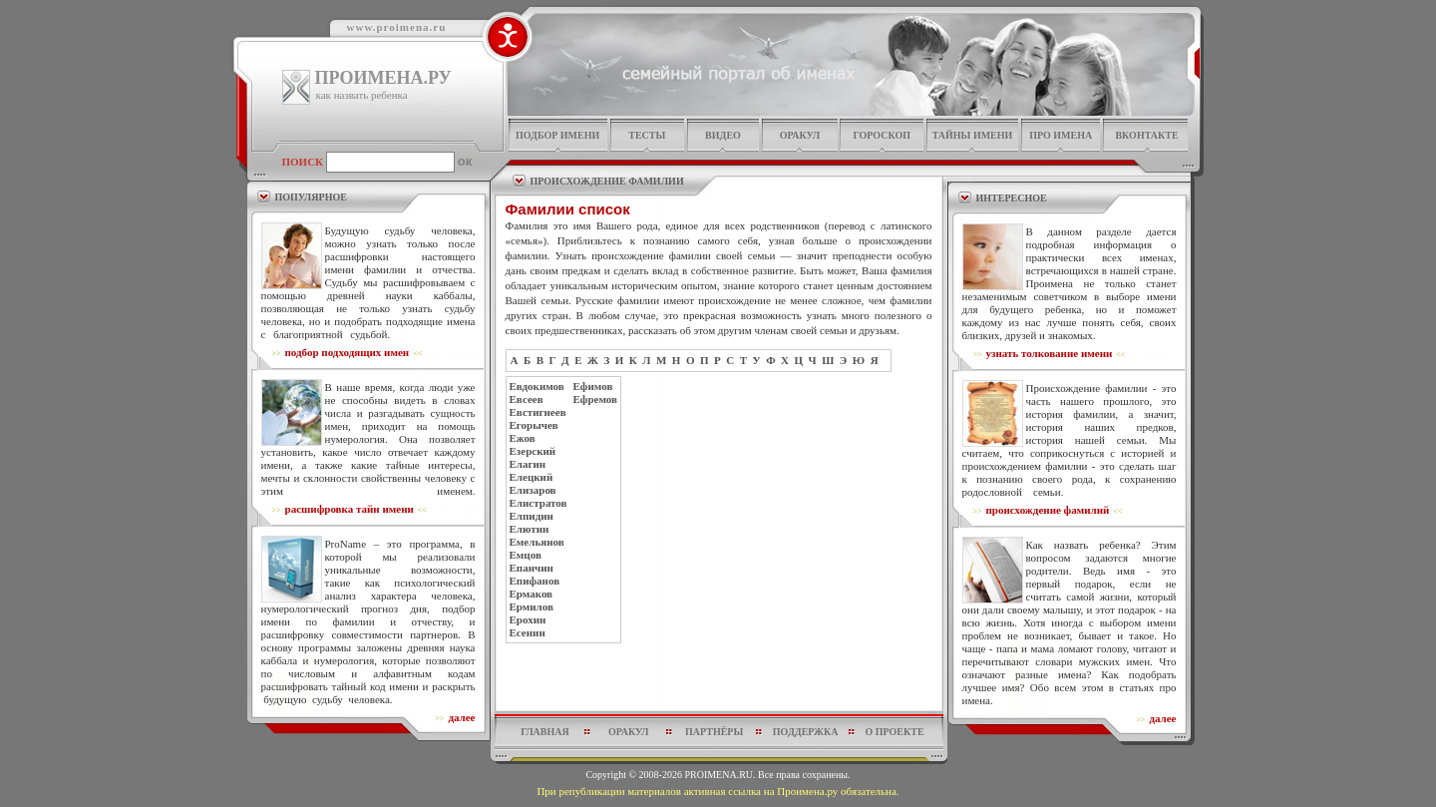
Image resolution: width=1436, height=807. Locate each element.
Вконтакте (1146, 135)
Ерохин (528, 619)
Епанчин (531, 568)
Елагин (528, 464)
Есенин (527, 632)
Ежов (523, 438)
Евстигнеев (538, 412)
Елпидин (531, 516)
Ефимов (593, 386)
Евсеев (526, 399)
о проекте (894, 731)
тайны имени (972, 135)
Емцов (525, 555)
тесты (646, 135)
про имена (1060, 135)
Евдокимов (537, 386)
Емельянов (537, 542)
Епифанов (535, 581)
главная (544, 731)
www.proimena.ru (397, 27)
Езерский (533, 451)
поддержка (806, 731)
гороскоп (881, 135)
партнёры (714, 731)
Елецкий (531, 477)
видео (723, 135)
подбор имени (557, 135)
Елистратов (538, 503)
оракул (800, 135)
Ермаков (531, 594)
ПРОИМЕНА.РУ (383, 78)
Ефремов (595, 399)
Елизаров (533, 490)
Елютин (529, 529)
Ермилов (531, 606)
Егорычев (534, 425)
